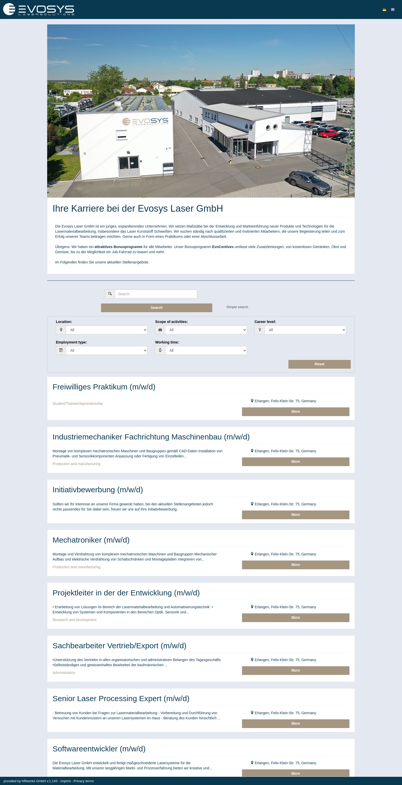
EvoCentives (223, 247)
